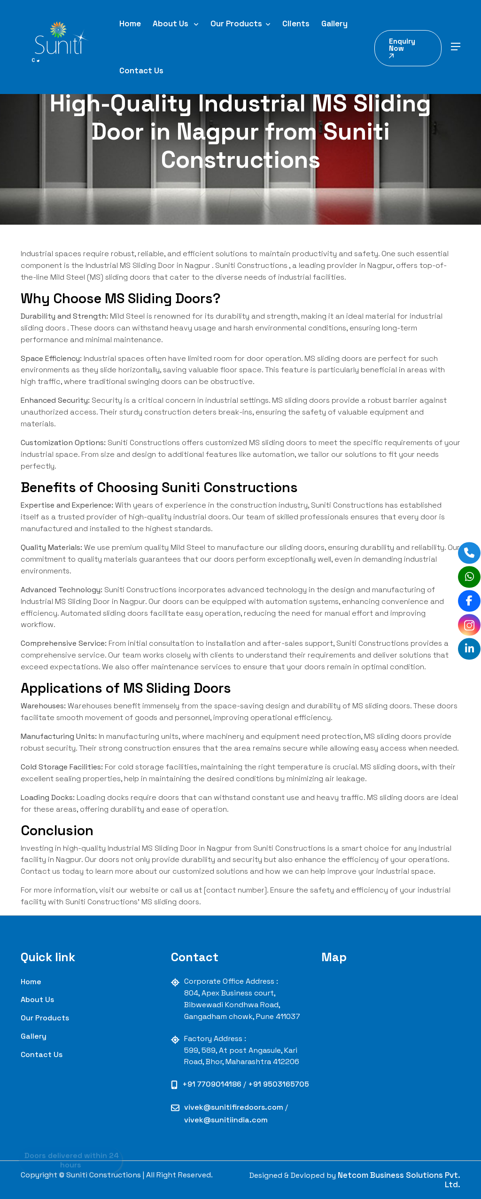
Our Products (240, 23)
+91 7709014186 (212, 1084)
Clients (296, 23)
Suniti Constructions (251, 265)
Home (130, 23)
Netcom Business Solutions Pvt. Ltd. (399, 1180)
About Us (176, 23)
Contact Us (141, 70)
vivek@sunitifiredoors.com (234, 1107)
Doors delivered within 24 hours (71, 1158)
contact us (41, 1054)
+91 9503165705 (278, 1084)
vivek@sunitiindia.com (226, 1120)
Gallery (334, 23)
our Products (45, 1018)
